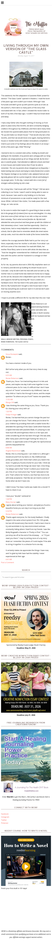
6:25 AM (9, 375)
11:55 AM (9, 399)
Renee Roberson (7, 342)
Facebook (5, 814)
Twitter (4, 820)
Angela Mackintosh (13, 451)
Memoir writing (12, 339)
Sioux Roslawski (12, 354)
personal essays (26, 339)
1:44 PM (9, 499)
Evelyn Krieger (11, 414)
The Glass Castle (21, 342)
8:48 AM (9, 448)
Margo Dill (10, 402)
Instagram (5, 817)
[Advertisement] (26, 909)
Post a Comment (7, 562)
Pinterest (4, 823)
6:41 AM (9, 559)
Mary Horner (11, 502)
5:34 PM (9, 511)
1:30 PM (9, 411)
